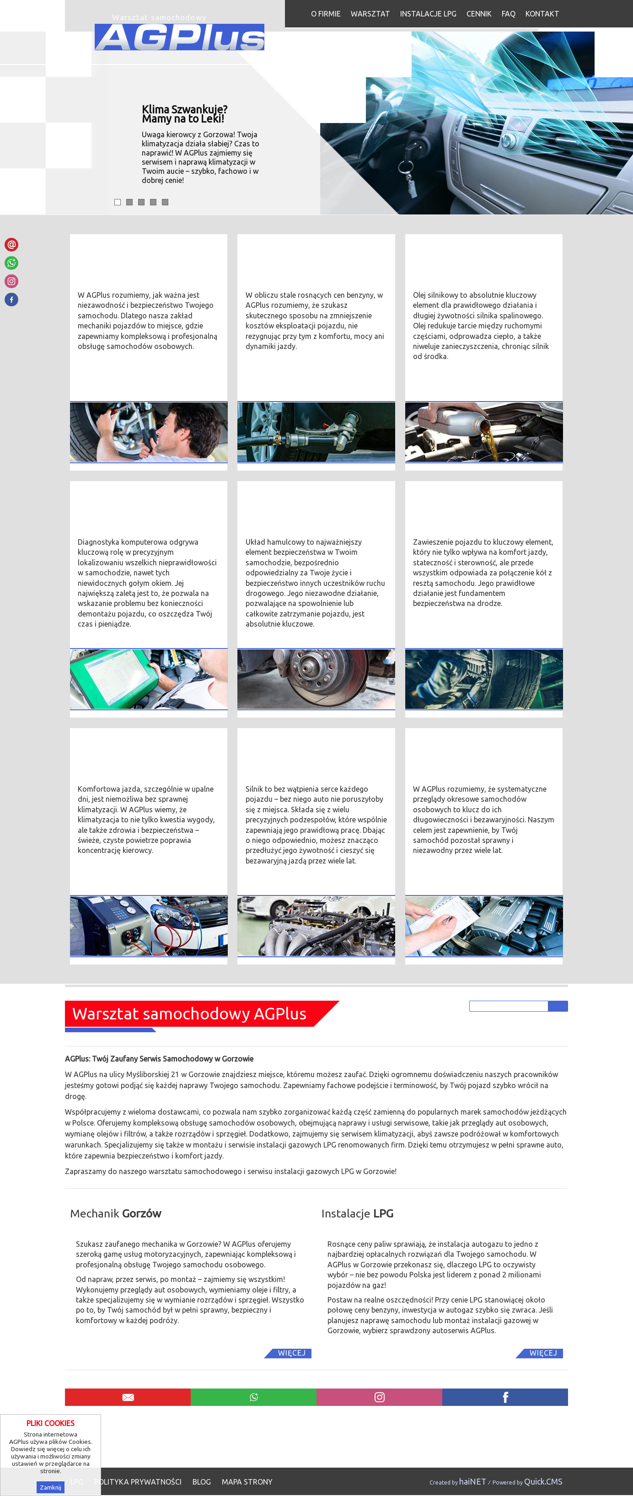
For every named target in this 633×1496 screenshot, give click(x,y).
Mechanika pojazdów (122, 251)
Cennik (479, 14)
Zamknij (50, 1487)
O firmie (326, 14)
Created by (457, 1482)
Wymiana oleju (443, 251)
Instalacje (357, 1213)
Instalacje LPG (428, 14)
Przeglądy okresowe (455, 745)
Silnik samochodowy (287, 745)
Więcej (292, 1353)
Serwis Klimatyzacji (118, 745)
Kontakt (542, 14)
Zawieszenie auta (449, 498)
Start (300, 13)
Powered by (528, 1482)
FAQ (508, 14)
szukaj (559, 1006)
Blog (202, 1482)
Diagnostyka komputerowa (136, 498)
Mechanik (115, 1213)
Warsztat (370, 14)
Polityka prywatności (138, 1482)
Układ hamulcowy (282, 498)
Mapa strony (247, 1482)
